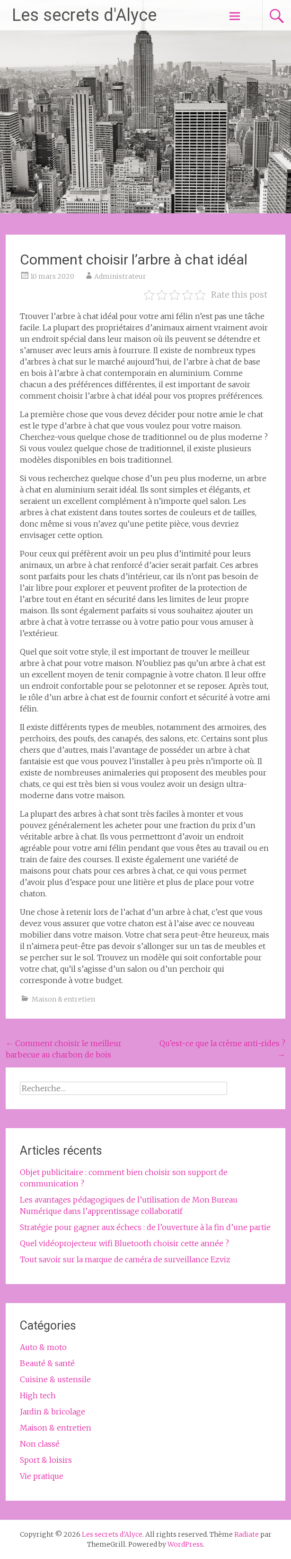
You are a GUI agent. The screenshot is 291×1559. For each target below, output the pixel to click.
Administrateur (120, 276)
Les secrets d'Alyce (84, 15)
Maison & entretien (63, 999)
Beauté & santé (47, 1363)
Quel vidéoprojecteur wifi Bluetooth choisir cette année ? (124, 1243)
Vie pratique (41, 1476)
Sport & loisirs (46, 1460)
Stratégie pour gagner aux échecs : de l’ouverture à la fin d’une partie (145, 1227)
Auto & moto (43, 1347)
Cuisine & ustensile (55, 1379)
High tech (38, 1395)
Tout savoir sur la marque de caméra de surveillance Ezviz (125, 1259)
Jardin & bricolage (52, 1411)
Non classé (40, 1444)
